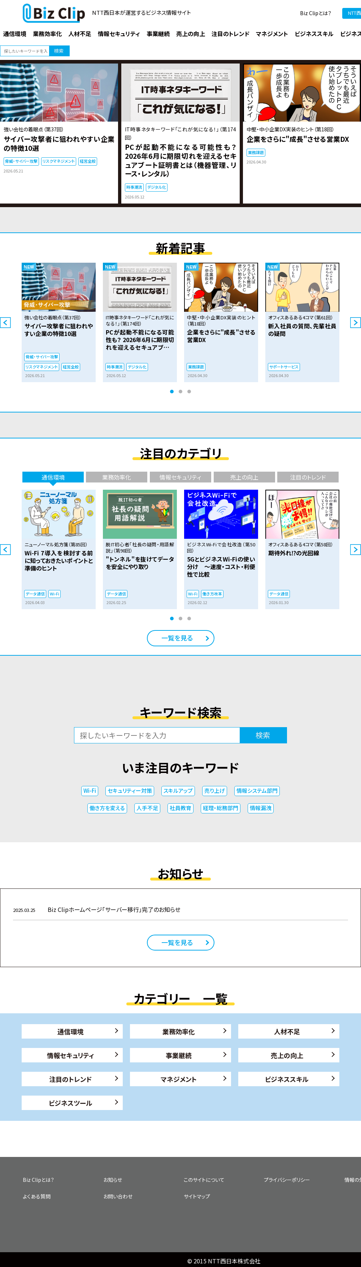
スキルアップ (178, 790)
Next (355, 322)
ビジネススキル (287, 1079)
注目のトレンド (70, 1079)
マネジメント (179, 1079)
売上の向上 (287, 1055)
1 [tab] (172, 391)
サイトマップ (197, 1196)
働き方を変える (107, 808)
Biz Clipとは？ (315, 13)
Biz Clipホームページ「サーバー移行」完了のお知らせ (96, 909)
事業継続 (179, 1055)
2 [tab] (180, 391)
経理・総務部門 (220, 808)
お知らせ (112, 1179)
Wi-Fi (89, 790)
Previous (5, 322)
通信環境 (70, 1031)
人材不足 (287, 1031)
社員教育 (180, 808)
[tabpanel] (59, 322)
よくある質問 (37, 1196)
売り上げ (214, 790)
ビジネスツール (70, 1102)
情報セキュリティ (70, 1055)
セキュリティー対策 (130, 790)
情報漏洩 (260, 808)
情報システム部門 (257, 790)
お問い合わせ (117, 1196)
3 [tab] (189, 391)
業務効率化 (178, 1031)
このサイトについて (204, 1179)
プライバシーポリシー (287, 1179)
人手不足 (147, 808)
